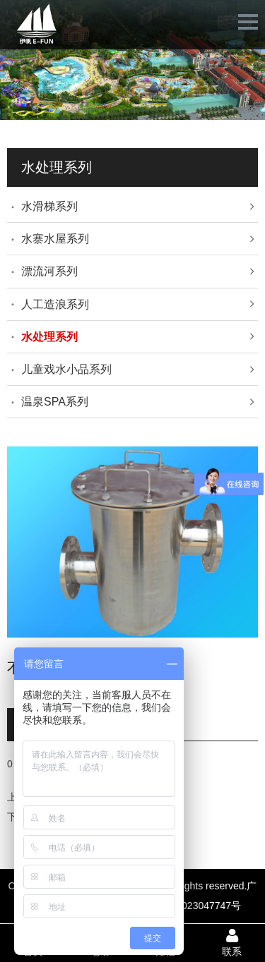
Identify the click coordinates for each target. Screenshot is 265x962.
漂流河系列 (49, 271)
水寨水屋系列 (55, 239)
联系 (232, 942)
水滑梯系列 (49, 206)
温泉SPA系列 (54, 402)
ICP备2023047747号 (195, 905)
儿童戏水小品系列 (66, 369)
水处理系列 (49, 337)
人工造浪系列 (55, 304)
